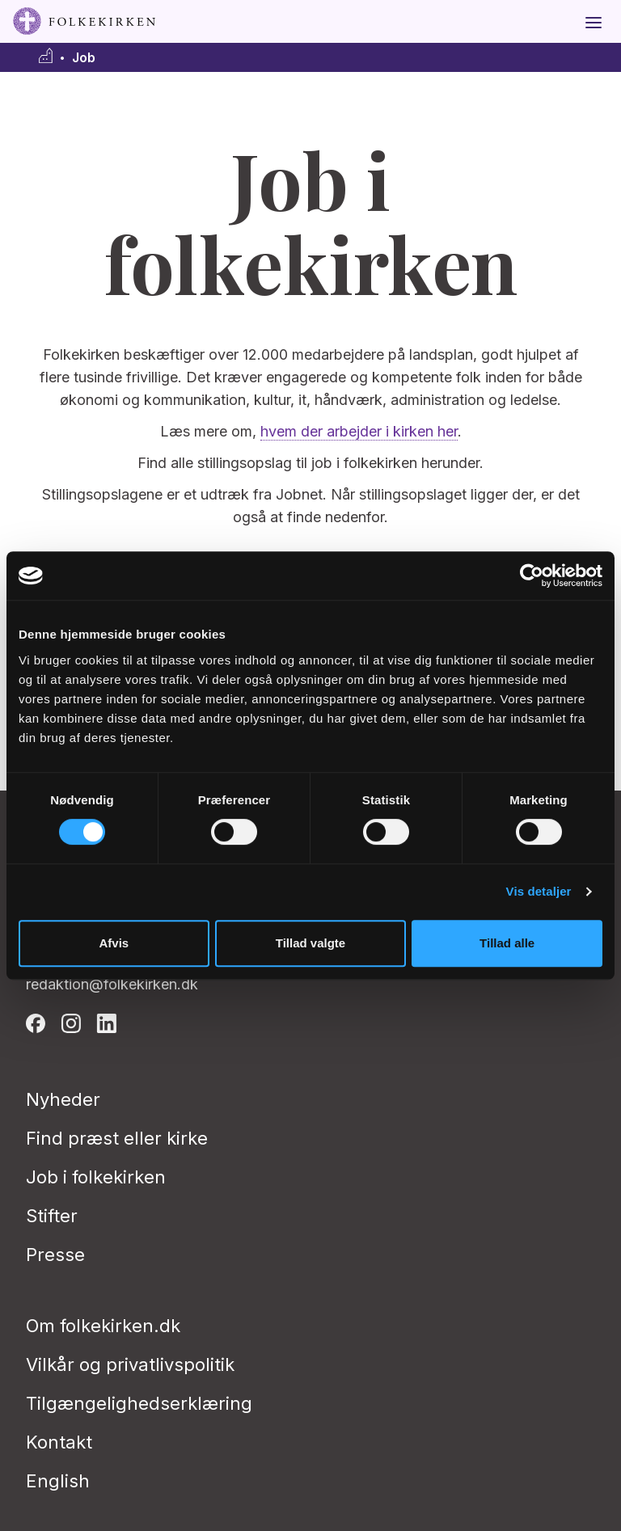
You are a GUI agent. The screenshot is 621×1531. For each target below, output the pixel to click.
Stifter (52, 1215)
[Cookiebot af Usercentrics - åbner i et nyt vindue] (531, 575)
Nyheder (63, 1099)
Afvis (114, 943)
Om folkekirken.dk (103, 1325)
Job (83, 57)
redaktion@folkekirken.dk (112, 984)
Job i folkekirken (96, 1177)
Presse (55, 1254)
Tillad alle (506, 943)
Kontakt (59, 1442)
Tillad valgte (310, 943)
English (58, 1481)
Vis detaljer (539, 891)
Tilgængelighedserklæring (139, 1403)
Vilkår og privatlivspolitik (130, 1364)
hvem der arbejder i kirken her (359, 431)
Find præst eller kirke (117, 1138)
